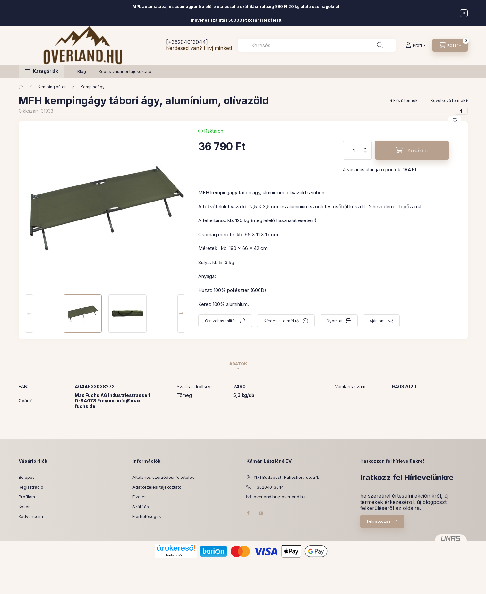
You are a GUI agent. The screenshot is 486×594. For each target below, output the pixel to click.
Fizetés (139, 496)
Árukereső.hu (176, 555)
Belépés (27, 477)
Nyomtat (335, 320)
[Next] (181, 313)
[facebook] (461, 111)
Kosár (24, 506)
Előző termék (405, 100)
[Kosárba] (412, 150)
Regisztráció (31, 487)
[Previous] (29, 313)
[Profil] (415, 45)
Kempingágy (93, 86)
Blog (81, 71)
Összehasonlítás (221, 320)
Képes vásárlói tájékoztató (125, 71)
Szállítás (140, 506)
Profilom (27, 496)
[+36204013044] (187, 42)
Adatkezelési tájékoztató (157, 487)
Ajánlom (377, 320)
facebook (248, 513)
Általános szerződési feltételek (163, 477)
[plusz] (365, 145)
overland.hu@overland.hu (279, 496)
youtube (261, 513)
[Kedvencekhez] (454, 120)
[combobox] (317, 45)
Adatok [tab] (238, 363)
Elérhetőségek (146, 516)
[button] (41, 71)
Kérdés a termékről (282, 320)
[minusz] (365, 154)
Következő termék (448, 100)
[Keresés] (380, 45)
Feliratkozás (379, 521)
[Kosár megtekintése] (450, 45)
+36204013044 (269, 487)
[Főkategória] (21, 87)
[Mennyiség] (353, 150)
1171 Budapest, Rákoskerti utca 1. (286, 477)
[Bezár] (464, 13)
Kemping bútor (52, 86)
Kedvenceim (31, 516)
